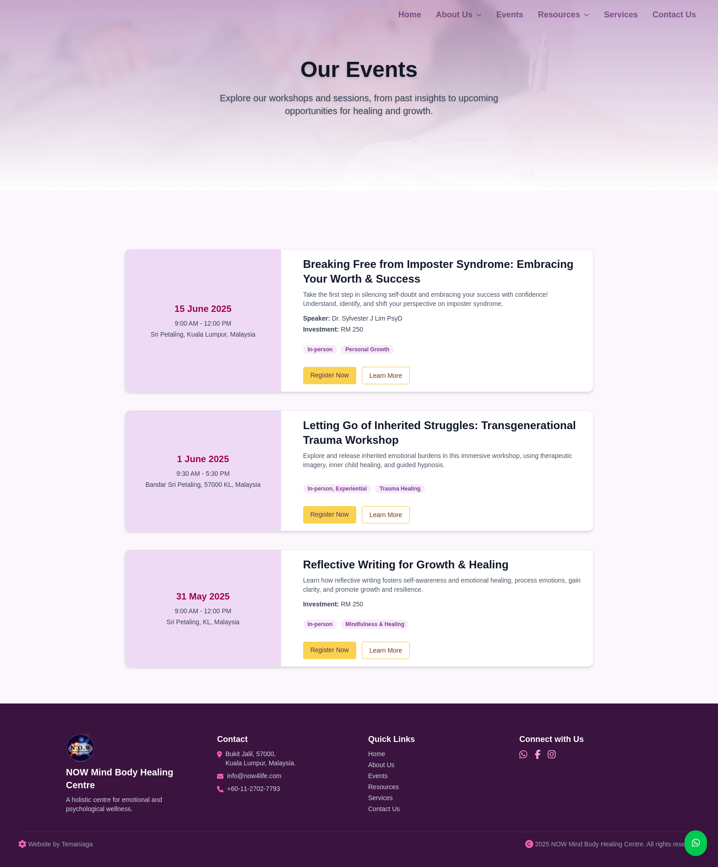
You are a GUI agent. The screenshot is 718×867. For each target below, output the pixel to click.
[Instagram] (552, 754)
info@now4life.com (254, 776)
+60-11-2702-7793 (253, 788)
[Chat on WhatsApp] (696, 843)
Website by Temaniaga (55, 844)
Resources (563, 14)
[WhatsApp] (523, 754)
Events (509, 14)
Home (409, 14)
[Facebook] (538, 754)
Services (621, 14)
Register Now (329, 375)
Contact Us (674, 14)
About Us (459, 14)
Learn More (386, 375)
